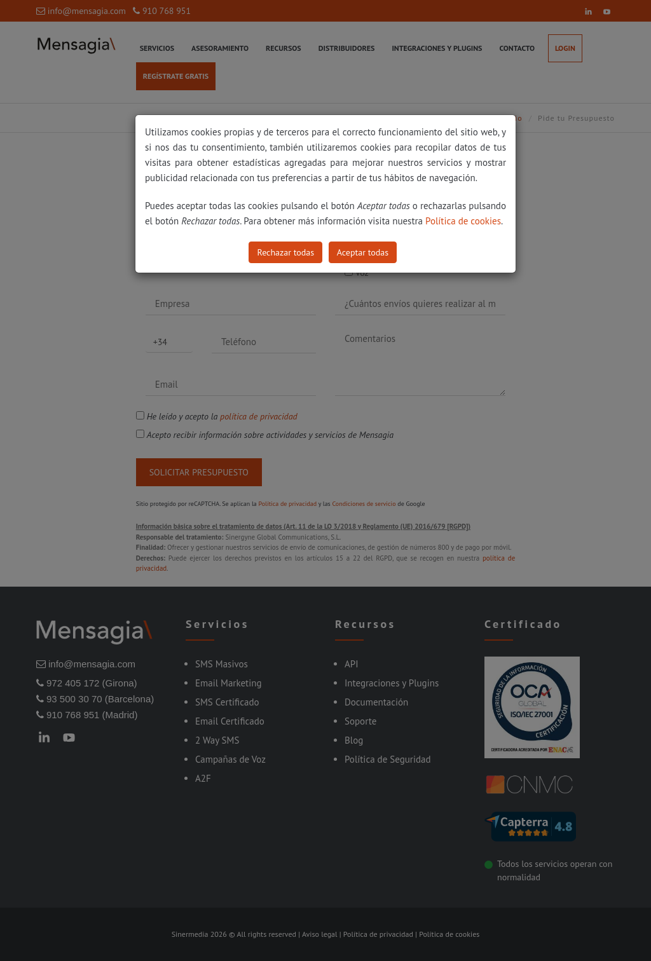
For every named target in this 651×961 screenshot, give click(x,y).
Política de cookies (463, 221)
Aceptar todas (362, 252)
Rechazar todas (285, 252)
